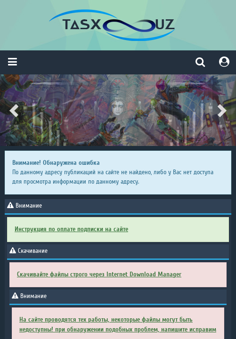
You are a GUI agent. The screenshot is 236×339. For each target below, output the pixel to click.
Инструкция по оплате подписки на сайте (71, 229)
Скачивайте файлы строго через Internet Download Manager (99, 274)
